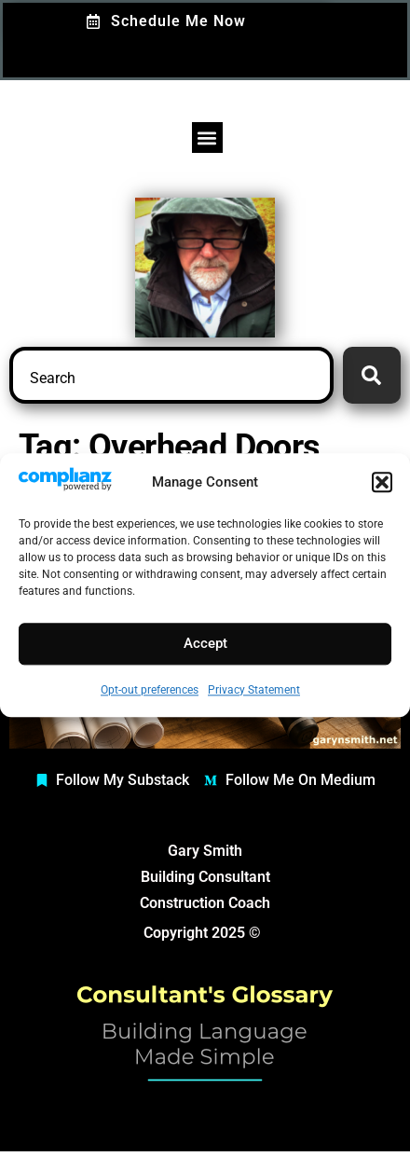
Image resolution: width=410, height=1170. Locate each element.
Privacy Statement (254, 689)
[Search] (372, 375)
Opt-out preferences (149, 689)
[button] (382, 482)
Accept (205, 644)
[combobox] (171, 375)
